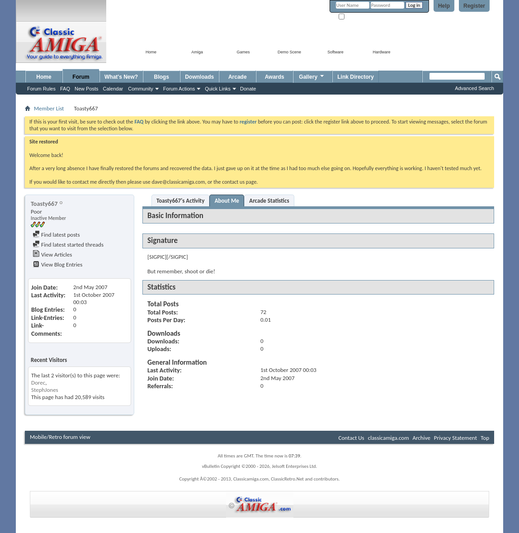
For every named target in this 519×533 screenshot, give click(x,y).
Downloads (199, 77)
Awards (274, 77)
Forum (80, 77)
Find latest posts (56, 234)
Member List (49, 108)
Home (43, 77)
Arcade (237, 77)
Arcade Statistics (269, 200)
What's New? (121, 77)
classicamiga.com (388, 437)
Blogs (161, 77)
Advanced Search (474, 88)
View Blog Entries (57, 264)
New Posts (87, 88)
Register (474, 6)
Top (485, 437)
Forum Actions (179, 88)
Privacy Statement (455, 437)
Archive (421, 437)
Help (444, 6)
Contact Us (351, 437)
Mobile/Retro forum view (60, 436)
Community (140, 88)
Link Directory (355, 77)
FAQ (65, 88)
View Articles (52, 254)
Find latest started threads (68, 244)
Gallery (312, 76)
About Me (227, 200)
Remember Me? (358, 16)
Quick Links (218, 88)
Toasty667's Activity (180, 200)
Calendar (113, 88)
